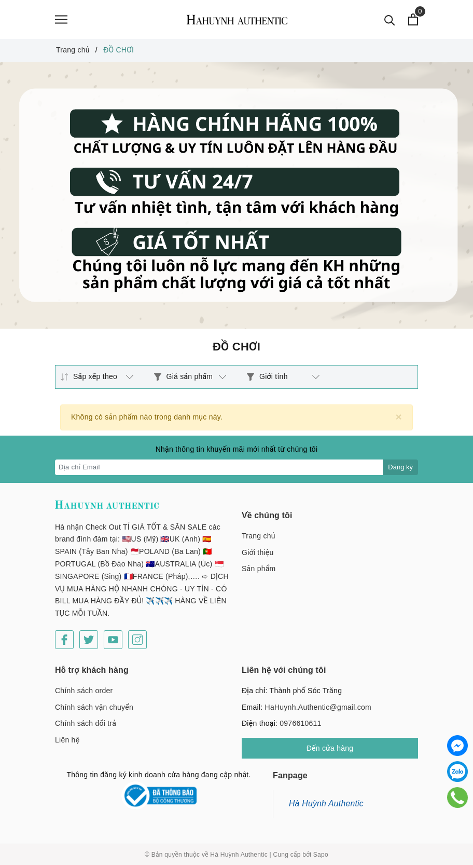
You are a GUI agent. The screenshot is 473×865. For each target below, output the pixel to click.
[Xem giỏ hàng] (413, 19)
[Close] (398, 416)
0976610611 (300, 723)
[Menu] (61, 19)
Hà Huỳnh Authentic (326, 803)
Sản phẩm (258, 568)
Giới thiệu (258, 552)
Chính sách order (84, 690)
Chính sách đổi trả (85, 723)
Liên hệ (67, 740)
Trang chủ (258, 536)
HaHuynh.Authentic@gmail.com (318, 707)
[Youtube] (113, 639)
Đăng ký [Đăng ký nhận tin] (400, 467)
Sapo (320, 854)
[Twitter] (88, 639)
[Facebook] (64, 639)
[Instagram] (137, 639)
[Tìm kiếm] (389, 19)
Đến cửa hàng (330, 748)
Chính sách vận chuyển (94, 707)
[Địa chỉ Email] (219, 467)
